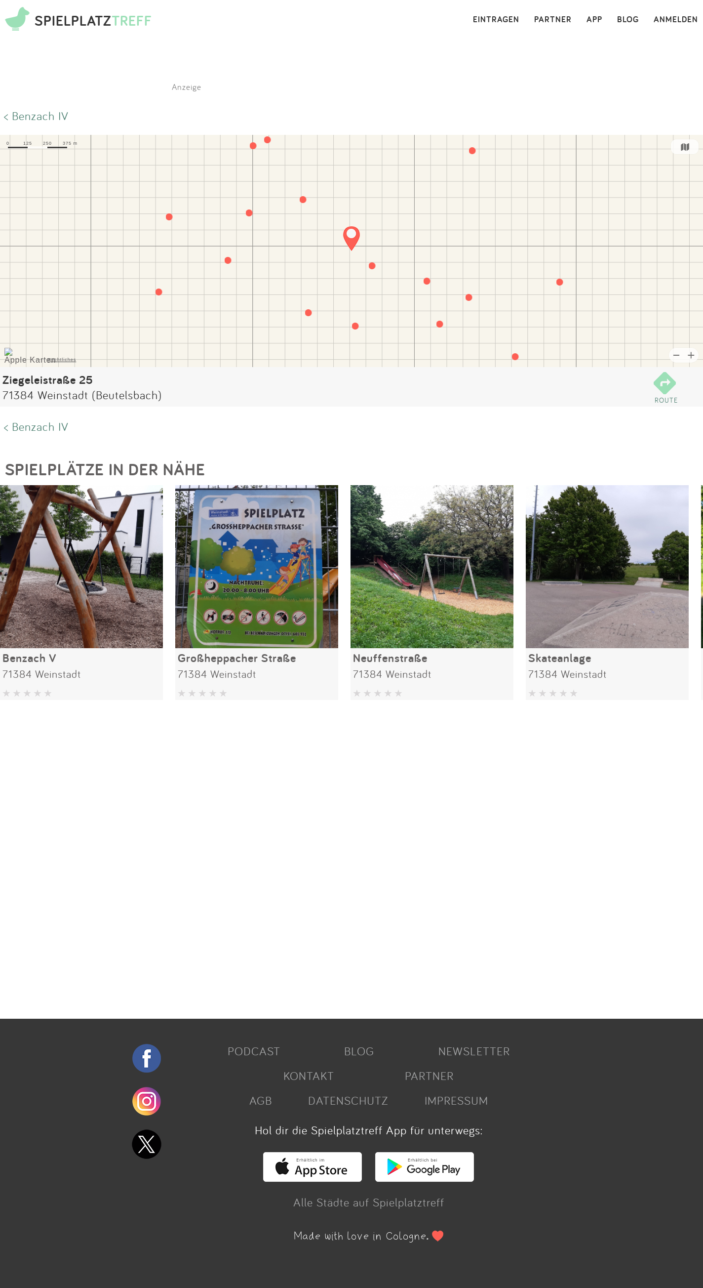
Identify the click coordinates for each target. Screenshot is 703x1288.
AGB (260, 1100)
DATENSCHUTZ (348, 1100)
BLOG (628, 19)
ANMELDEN (676, 19)
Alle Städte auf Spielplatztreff (368, 1202)
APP (594, 19)
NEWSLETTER (474, 1050)
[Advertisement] (296, 855)
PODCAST (254, 1050)
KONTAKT (308, 1075)
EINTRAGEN (496, 19)
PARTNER (553, 19)
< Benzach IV (36, 115)
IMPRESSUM (456, 1100)
